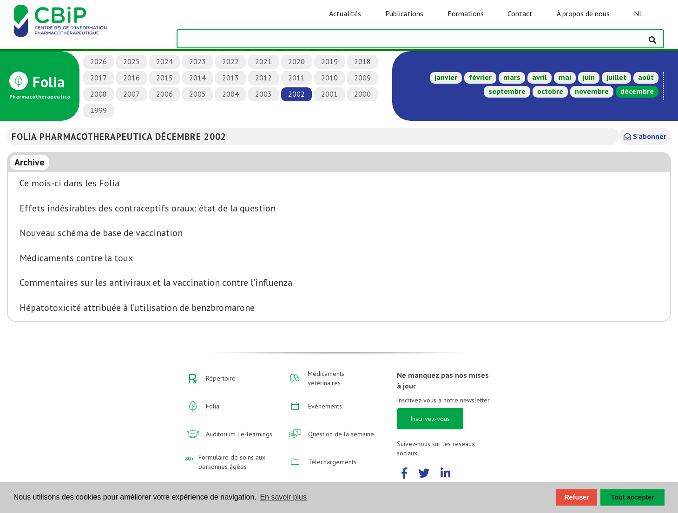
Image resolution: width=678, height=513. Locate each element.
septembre (507, 91)
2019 (329, 61)
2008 (98, 94)
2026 (98, 61)
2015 (164, 77)
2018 (362, 61)
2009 (362, 77)
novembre (592, 91)
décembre (637, 91)
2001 (329, 94)
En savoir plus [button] (283, 497)
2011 (296, 77)
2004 (230, 94)
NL (638, 13)
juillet (616, 77)
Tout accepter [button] (632, 497)
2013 (230, 77)
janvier (445, 77)
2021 (263, 61)
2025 (131, 61)
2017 (98, 77)
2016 (131, 77)
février (480, 77)
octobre (550, 91)
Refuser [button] (576, 497)
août (646, 77)
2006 (164, 94)
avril (539, 77)
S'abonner (645, 136)
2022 (230, 61)
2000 (362, 94)
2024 (164, 61)
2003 (263, 94)
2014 (197, 77)
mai (565, 77)
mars (511, 77)
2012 (263, 77)
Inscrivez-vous (430, 418)
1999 (98, 110)
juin (589, 77)
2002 (296, 94)
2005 (197, 94)
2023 (197, 61)
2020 (296, 61)
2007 (131, 94)
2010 (329, 77)
